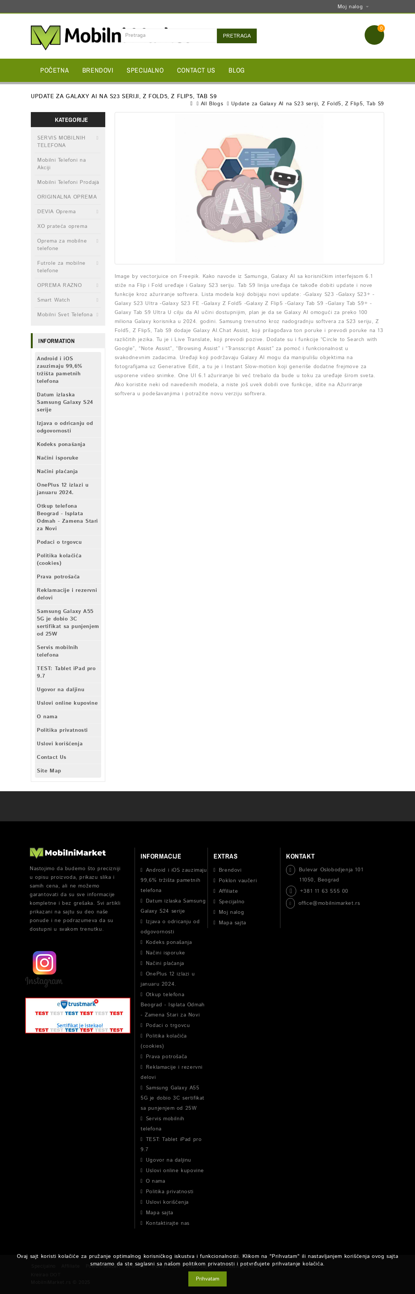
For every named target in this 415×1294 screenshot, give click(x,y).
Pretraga (237, 36)
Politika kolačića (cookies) (59, 559)
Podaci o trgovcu (59, 542)
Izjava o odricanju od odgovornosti (65, 427)
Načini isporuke (58, 458)
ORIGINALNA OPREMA (67, 197)
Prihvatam (207, 1279)
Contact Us (196, 70)
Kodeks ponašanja (61, 444)
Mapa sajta (159, 1213)
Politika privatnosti (62, 730)
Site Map (49, 771)
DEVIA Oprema (56, 211)
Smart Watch (53, 300)
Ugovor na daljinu (60, 689)
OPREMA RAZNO (59, 285)
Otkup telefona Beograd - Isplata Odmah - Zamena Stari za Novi (67, 517)
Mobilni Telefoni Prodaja (68, 182)
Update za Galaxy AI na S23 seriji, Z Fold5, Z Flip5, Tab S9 (307, 104)
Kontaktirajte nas (167, 1223)
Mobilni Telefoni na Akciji (61, 163)
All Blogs (212, 104)
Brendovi (98, 70)
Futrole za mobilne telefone (61, 267)
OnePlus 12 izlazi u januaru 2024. (62, 488)
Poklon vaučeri (238, 880)
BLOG (236, 70)
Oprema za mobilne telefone (62, 244)
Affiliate (228, 891)
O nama (47, 717)
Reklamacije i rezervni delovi (67, 594)
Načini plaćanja (57, 471)
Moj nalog (231, 912)
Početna (54, 70)
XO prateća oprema (62, 226)
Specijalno (145, 70)
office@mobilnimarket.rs (329, 903)
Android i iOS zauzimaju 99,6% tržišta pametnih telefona (59, 370)
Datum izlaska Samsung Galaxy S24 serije (65, 402)
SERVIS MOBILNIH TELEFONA (61, 141)
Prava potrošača (58, 577)
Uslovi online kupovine (67, 703)
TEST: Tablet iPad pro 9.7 (66, 672)
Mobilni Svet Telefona (65, 315)
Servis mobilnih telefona (57, 651)
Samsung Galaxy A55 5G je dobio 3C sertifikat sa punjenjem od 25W (68, 623)
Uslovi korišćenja (60, 744)
